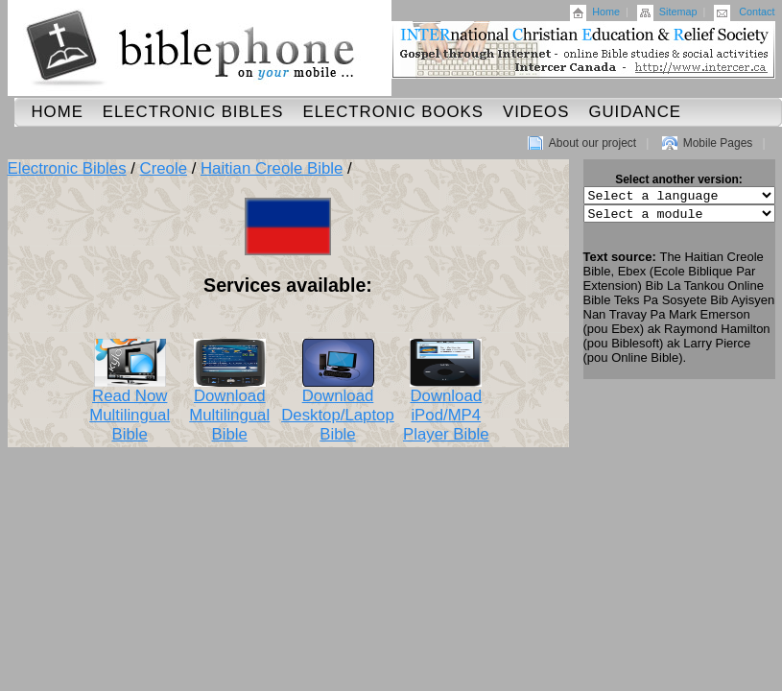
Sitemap (678, 11)
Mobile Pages (718, 143)
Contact (756, 11)
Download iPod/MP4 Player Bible (446, 407)
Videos (536, 112)
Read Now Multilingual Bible (129, 407)
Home (606, 11)
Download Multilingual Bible (229, 407)
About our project (592, 143)
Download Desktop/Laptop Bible (337, 407)
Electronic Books (393, 112)
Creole (163, 168)
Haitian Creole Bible (272, 168)
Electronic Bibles (193, 112)
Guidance (634, 112)
